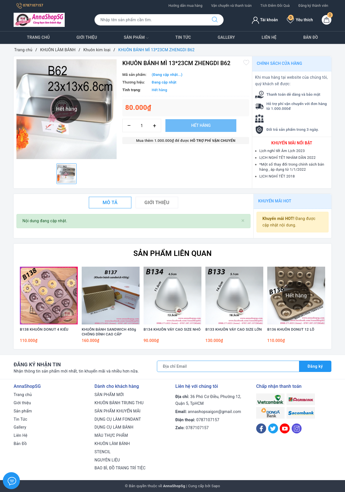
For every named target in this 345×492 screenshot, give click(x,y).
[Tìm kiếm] (215, 19)
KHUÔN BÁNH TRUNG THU (119, 403)
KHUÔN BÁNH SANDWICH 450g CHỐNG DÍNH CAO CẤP (109, 331)
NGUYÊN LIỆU (107, 460)
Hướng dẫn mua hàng (186, 6)
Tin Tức (183, 37)
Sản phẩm (136, 38)
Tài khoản (265, 20)
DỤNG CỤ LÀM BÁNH (113, 427)
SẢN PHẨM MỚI (109, 394)
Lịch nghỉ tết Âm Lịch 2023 (282, 151)
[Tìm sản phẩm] (150, 19)
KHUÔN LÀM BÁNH (112, 443)
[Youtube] (285, 428)
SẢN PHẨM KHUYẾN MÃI (117, 411)
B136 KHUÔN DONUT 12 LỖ (290, 329)
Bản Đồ (310, 37)
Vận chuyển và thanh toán (231, 6)
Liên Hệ (269, 37)
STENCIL (102, 452)
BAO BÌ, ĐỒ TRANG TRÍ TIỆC (120, 468)
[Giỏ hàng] (326, 20)
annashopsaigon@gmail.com (214, 411)
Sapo (215, 486)
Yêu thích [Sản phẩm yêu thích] (300, 20)
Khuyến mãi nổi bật (291, 143)
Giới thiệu (87, 37)
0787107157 (29, 5)
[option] (66, 173)
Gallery (226, 37)
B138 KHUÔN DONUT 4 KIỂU (44, 329)
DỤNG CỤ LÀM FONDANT (117, 419)
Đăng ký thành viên (313, 6)
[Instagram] (297, 428)
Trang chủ (38, 37)
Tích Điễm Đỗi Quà (275, 6)
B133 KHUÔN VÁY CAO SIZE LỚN (233, 329)
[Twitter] (273, 428)
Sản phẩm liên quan (172, 253)
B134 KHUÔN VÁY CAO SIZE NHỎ (172, 329)
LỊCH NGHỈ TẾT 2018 (277, 176)
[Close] (243, 220)
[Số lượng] (141, 125)
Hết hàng (201, 125)
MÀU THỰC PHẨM (111, 435)
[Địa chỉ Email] (228, 366)
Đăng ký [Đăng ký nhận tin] (315, 366)
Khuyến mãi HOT (274, 201)
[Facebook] (261, 428)
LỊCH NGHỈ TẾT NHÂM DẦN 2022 (287, 157)
